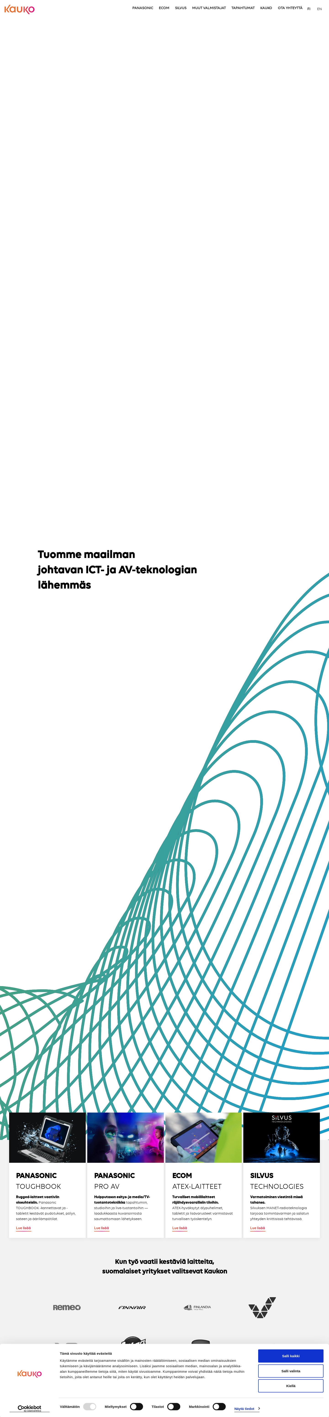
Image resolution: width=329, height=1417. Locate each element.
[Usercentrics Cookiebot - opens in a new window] (30, 1408)
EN (319, 9)
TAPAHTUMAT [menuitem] (243, 8)
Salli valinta (290, 1370)
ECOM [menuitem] (164, 8)
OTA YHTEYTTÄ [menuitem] (290, 8)
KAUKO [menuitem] (266, 8)
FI (308, 9)
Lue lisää (23, 1228)
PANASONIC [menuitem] (142, 8)
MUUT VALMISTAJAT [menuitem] (209, 8)
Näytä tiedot (244, 1408)
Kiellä (290, 1385)
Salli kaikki (291, 1355)
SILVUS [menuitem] (180, 8)
